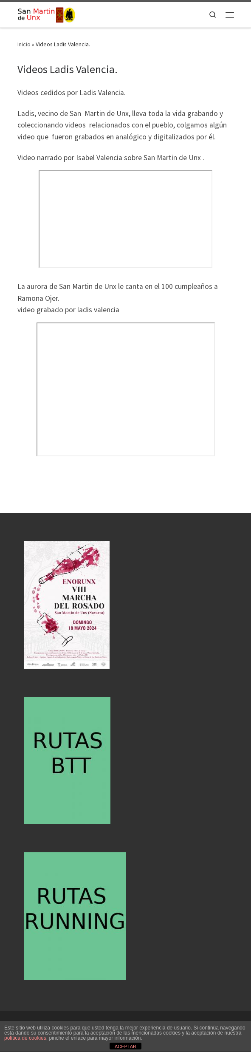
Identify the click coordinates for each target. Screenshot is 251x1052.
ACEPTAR (125, 1046)
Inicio (24, 44)
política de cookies (25, 1038)
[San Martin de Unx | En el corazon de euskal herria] (46, 14)
